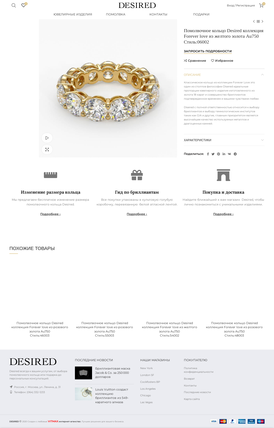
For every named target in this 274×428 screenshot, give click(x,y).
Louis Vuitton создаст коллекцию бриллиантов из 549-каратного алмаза (111, 396)
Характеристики (197, 140)
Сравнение (197, 60)
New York (146, 368)
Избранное (224, 60)
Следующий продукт (262, 21)
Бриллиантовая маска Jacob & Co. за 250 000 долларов (112, 373)
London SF (147, 375)
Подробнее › (50, 214)
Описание (192, 74)
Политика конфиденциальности (198, 370)
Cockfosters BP (150, 381)
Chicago (145, 395)
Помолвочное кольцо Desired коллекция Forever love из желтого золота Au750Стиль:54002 (169, 329)
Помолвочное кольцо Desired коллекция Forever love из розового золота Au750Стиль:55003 (104, 329)
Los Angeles (148, 388)
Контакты (190, 385)
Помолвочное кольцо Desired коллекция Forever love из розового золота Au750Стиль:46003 (39, 329)
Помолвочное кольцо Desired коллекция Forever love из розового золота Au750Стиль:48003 (234, 329)
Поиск (13, 5)
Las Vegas (146, 402)
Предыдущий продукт (254, 21)
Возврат (189, 378)
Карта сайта (192, 399)
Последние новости (197, 392)
